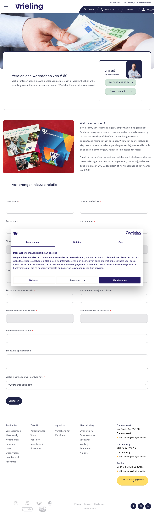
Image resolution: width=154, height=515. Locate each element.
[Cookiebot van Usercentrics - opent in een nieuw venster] (128, 233)
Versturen (14, 400)
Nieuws (84, 452)
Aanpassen (77, 280)
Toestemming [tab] (33, 242)
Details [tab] (77, 242)
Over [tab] (121, 242)
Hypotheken (12, 439)
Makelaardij (12, 435)
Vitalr (33, 435)
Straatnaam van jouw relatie (20, 310)
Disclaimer (99, 504)
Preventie (11, 461)
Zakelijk (131, 2)
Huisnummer (87, 221)
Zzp (124, 2)
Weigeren (34, 280)
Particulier (115, 2)
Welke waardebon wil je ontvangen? (24, 377)
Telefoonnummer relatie (19, 330)
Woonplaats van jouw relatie (94, 310)
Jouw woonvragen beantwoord (12, 453)
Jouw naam (12, 201)
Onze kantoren (87, 435)
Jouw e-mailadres (89, 201)
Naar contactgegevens (132, 480)
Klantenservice (144, 2)
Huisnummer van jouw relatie (95, 290)
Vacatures (85, 439)
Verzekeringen (13, 430)
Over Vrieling (86, 430)
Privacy (77, 504)
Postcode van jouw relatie (19, 290)
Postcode (11, 221)
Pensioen (10, 444)
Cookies (87, 504)
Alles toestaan (119, 280)
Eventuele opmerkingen (18, 350)
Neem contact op (121, 91)
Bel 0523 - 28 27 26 (121, 82)
